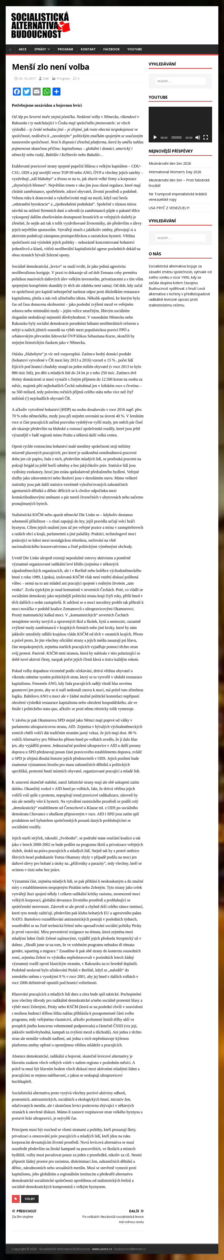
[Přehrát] (155, 137)
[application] (180, 124)
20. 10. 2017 (27, 78)
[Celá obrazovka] (205, 137)
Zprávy (40, 49)
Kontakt (88, 49)
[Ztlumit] (197, 137)
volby (30, 1199)
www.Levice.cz (102, 1249)
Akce (23, 49)
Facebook (111, 49)
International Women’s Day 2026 (175, 171)
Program (65, 49)
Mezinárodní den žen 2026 (170, 163)
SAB (46, 78)
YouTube (134, 49)
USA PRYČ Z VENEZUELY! (169, 207)
